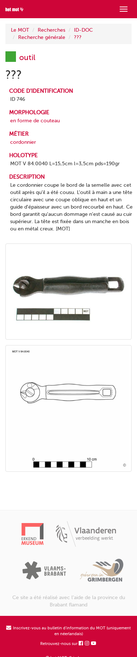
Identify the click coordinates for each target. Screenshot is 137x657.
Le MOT (20, 30)
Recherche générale (41, 37)
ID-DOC (83, 30)
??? (78, 37)
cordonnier (23, 142)
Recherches (51, 30)
